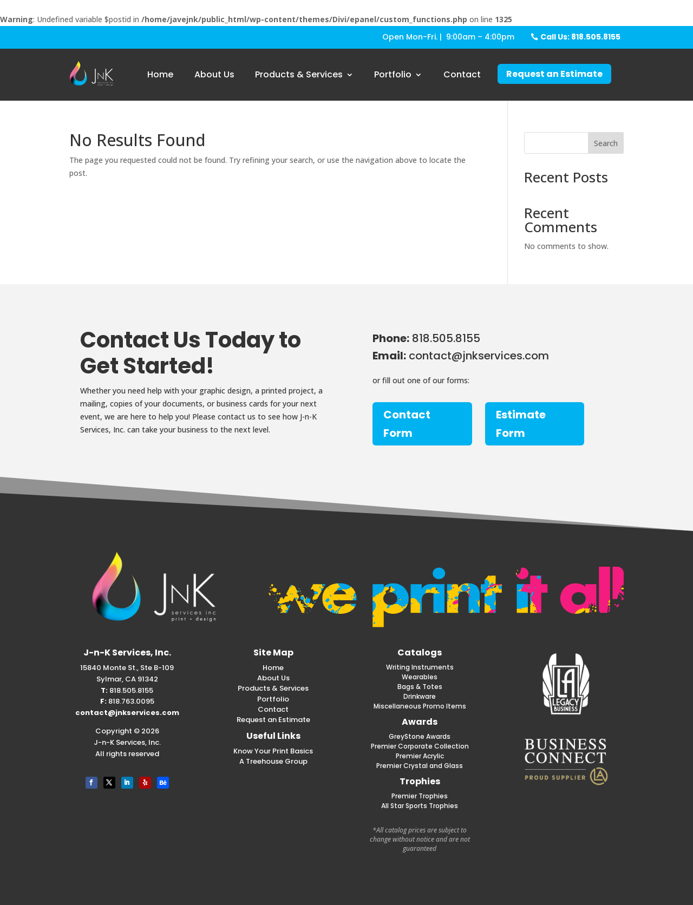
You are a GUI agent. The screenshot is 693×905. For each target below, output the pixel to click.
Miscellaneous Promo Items (420, 706)
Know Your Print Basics (273, 751)
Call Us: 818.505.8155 (580, 36)
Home (160, 74)
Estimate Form (521, 424)
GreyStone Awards (419, 736)
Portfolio (392, 74)
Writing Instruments (420, 667)
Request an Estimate (554, 74)
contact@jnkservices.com (127, 712)
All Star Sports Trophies (419, 805)
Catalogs (419, 652)
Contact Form (406, 424)
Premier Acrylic (420, 755)
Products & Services (299, 74)
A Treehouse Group (273, 761)
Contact (462, 74)
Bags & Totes (419, 686)
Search (606, 143)
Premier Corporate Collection (420, 746)
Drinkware (419, 696)
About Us (214, 74)
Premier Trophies (419, 796)
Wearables (419, 676)
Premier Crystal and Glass (419, 765)
